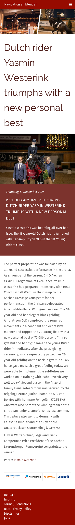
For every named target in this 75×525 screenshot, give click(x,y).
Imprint (9, 499)
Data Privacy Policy (17, 509)
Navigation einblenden (20, 4)
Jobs (7, 518)
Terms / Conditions (17, 504)
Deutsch (9, 495)
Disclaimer (11, 513)
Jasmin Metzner (25, 460)
